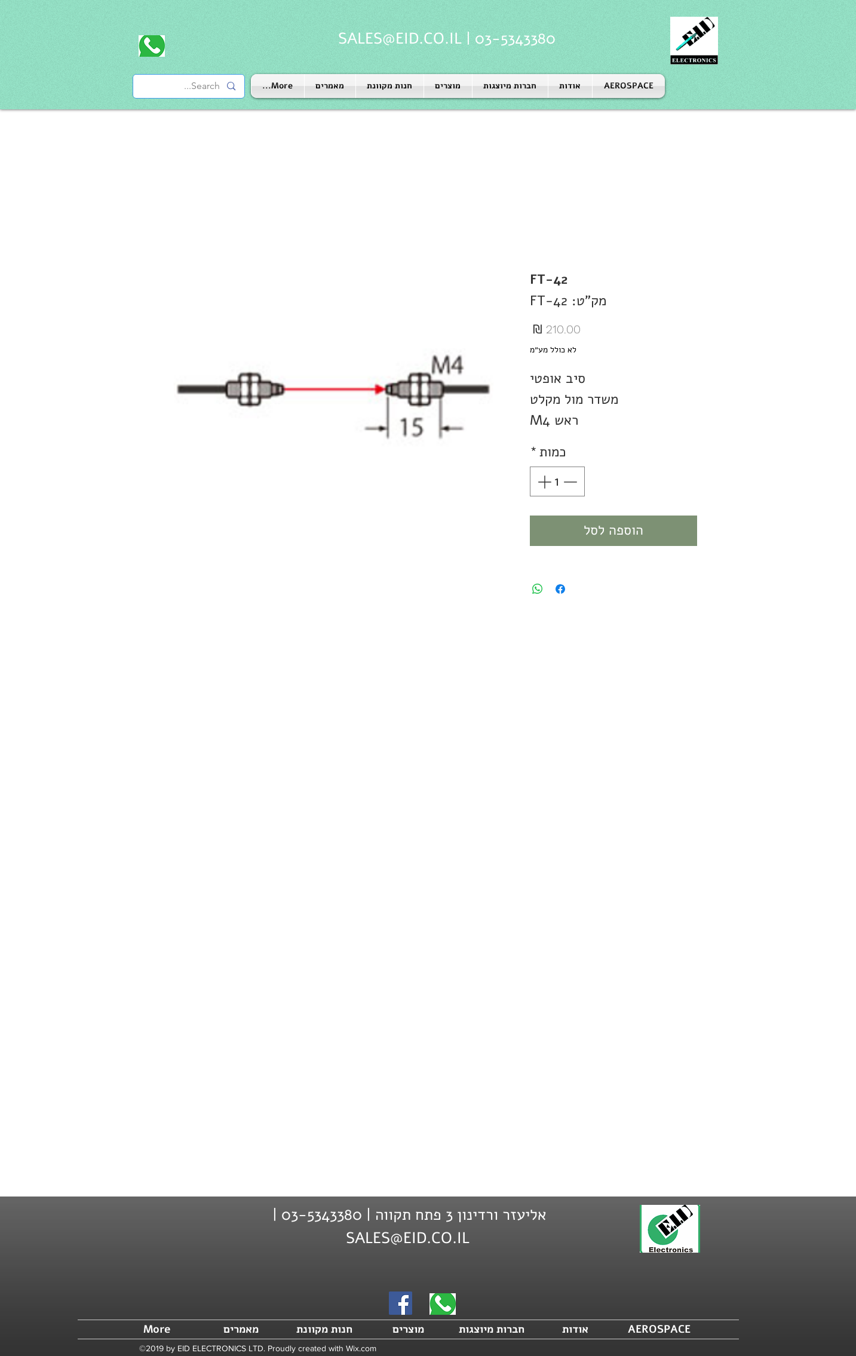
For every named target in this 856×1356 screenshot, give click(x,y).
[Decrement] (571, 481)
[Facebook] (400, 1303)
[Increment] (543, 481)
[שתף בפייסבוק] (560, 589)
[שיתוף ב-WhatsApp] (537, 589)
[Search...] (189, 86)
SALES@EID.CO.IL (400, 38)
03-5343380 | (509, 38)
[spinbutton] (557, 481)
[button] (510, 86)
